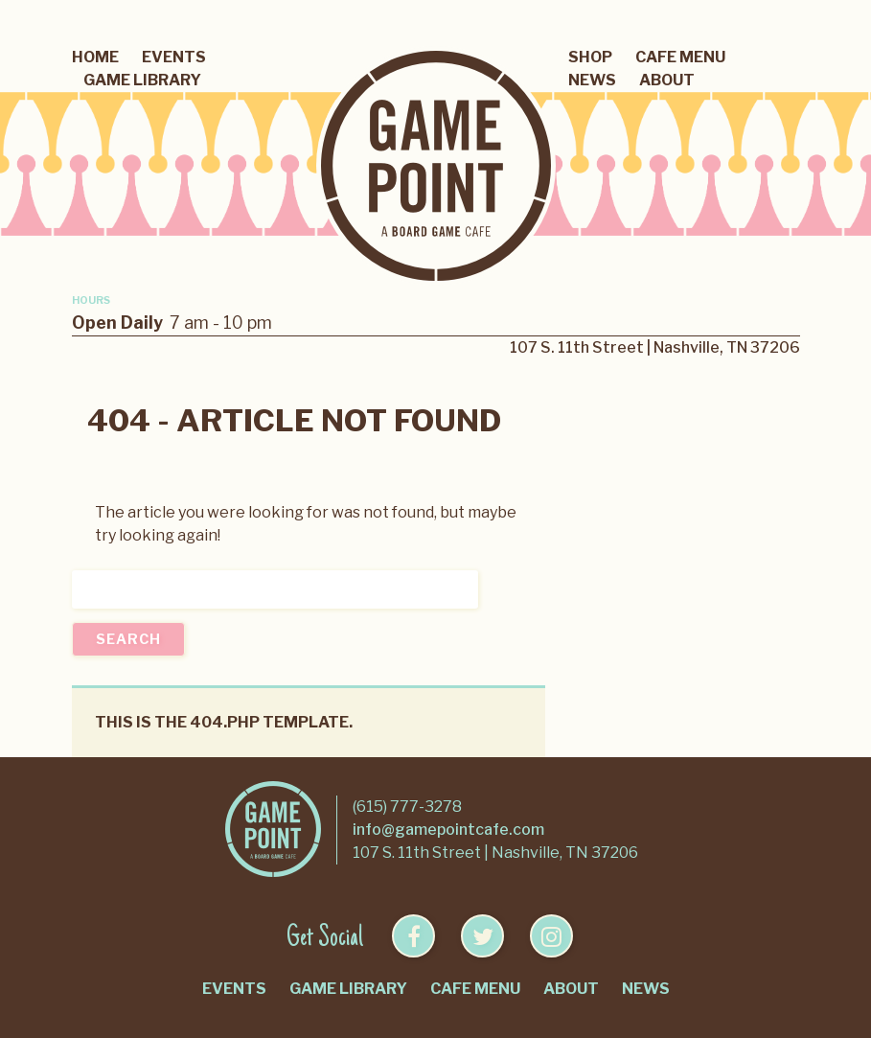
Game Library (142, 80)
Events (174, 57)
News (592, 80)
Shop (590, 57)
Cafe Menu (680, 57)
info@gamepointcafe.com (448, 829)
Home (95, 57)
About (667, 80)
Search (128, 639)
